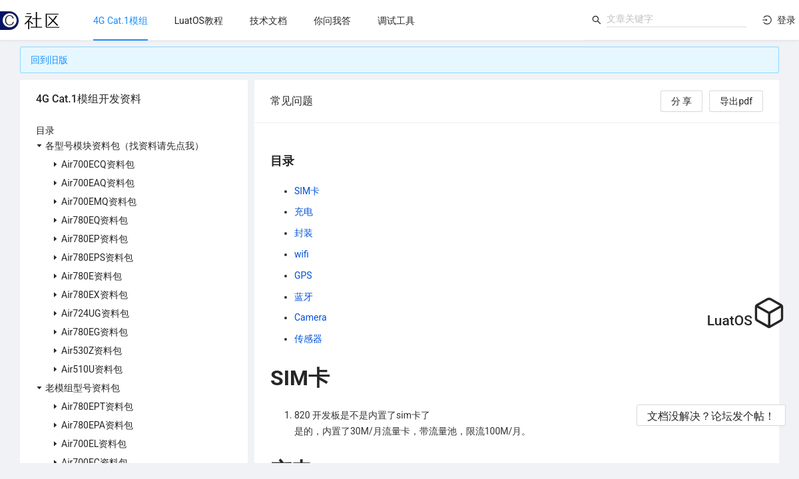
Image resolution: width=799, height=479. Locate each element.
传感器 (308, 338)
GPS (303, 275)
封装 (303, 233)
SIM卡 (307, 191)
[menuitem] (120, 21)
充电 (303, 211)
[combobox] (676, 19)
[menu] (332, 20)
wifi (301, 254)
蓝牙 (303, 296)
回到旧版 (49, 60)
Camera (310, 317)
